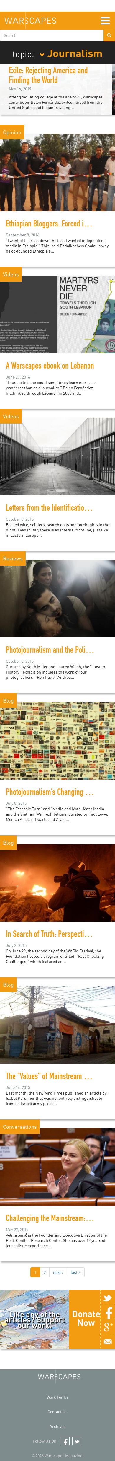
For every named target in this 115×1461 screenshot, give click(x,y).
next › (58, 1272)
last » (76, 1272)
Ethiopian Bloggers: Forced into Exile (56, 224)
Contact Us (57, 1411)
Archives (57, 1426)
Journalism (71, 52)
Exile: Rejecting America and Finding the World (48, 76)
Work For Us (58, 1396)
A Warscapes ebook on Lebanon (50, 366)
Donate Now (86, 1318)
